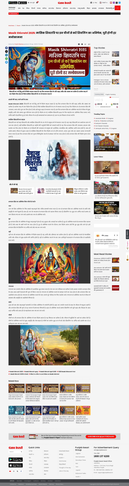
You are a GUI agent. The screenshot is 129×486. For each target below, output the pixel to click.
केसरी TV (31, 454)
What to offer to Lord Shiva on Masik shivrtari (44, 374)
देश (30, 458)
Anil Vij (96, 121)
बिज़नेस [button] (108, 8)
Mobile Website (43, 484)
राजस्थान (46, 468)
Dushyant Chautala (100, 123)
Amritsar (50, 481)
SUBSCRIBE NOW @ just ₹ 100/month (101, 437)
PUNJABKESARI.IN (103, 484)
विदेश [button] (27, 8)
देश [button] (23, 8)
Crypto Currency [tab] (110, 94)
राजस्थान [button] (101, 8)
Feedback (21, 484)
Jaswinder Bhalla (99, 118)
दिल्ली (33, 8)
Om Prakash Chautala (101, 126)
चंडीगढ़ (31, 471)
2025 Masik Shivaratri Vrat (66, 372)
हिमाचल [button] (58, 8)
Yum (77, 467)
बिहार (88, 8)
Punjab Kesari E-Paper (52, 438)
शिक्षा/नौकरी (62, 464)
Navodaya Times (81, 460)
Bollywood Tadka (81, 473)
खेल (45, 474)
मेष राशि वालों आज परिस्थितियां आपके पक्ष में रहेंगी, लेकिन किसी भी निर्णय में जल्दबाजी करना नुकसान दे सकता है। (106, 242)
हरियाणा (46, 454)
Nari (77, 463)
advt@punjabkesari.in (100, 450)
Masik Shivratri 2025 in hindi (18, 374)
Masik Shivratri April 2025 (47, 372)
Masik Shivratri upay (31, 372)
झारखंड (94, 8)
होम (19, 8)
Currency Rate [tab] (99, 94)
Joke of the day (64, 471)
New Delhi (19, 481)
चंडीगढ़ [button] (44, 8)
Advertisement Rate (31, 484)
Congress (109, 118)
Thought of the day (65, 468)
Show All (96, 89)
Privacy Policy (59, 484)
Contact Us (13, 484)
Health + (61, 458)
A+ (89, 44)
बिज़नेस (46, 471)
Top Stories (99, 47)
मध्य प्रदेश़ (73, 8)
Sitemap (51, 484)
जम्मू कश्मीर (81, 8)
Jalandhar (58, 481)
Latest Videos (98, 157)
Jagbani (78, 453)
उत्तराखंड (46, 464)
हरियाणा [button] (65, 8)
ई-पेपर (30, 451)
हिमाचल (46, 451)
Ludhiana (36, 481)
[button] (96, 142)
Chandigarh (27, 481)
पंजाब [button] (38, 8)
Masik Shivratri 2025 (16, 372)
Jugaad (78, 470)
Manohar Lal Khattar (106, 121)
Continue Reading (113, 245)
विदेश (30, 461)
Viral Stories (62, 461)
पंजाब (30, 468)
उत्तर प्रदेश (51, 8)
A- (85, 44)
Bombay (43, 481)
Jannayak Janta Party (101, 128)
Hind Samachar (80, 457)
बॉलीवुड (61, 454)
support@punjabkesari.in (105, 472)
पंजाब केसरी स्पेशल (64, 451)
